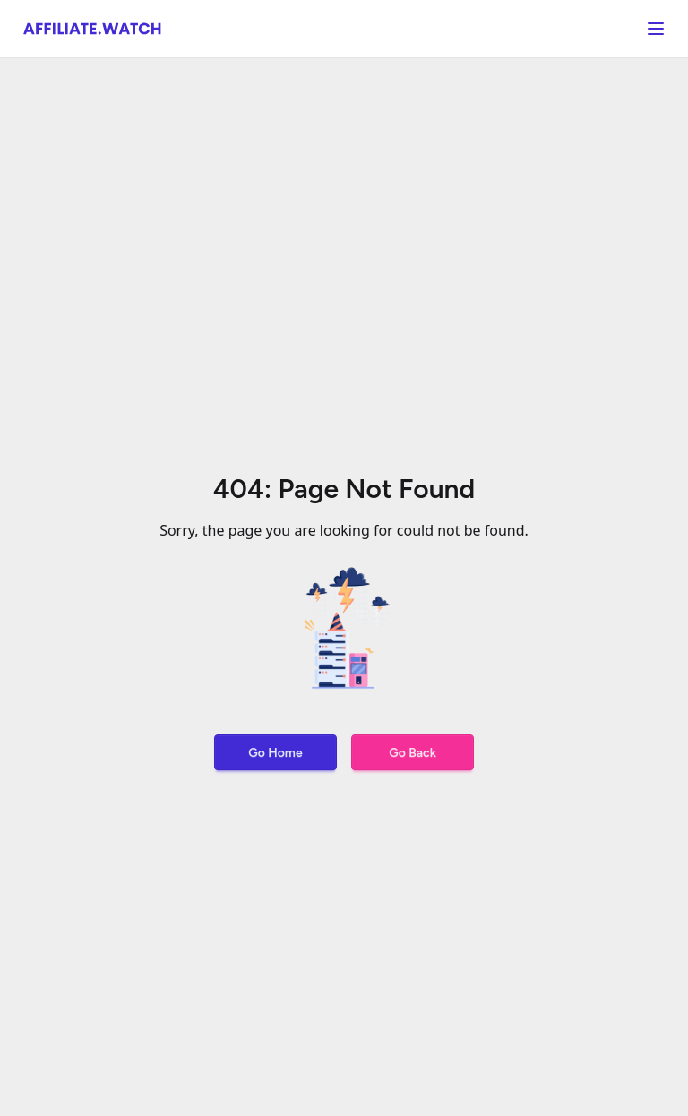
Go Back (412, 752)
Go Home (275, 752)
